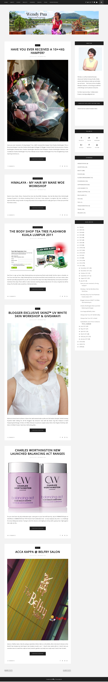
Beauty (25, 2)
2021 (80, 240)
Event (18, 2)
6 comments (11, 661)
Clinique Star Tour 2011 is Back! (88, 318)
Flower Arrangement (84, 177)
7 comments (11, 166)
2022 (80, 237)
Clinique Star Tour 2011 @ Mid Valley (90, 315)
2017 (80, 250)
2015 (80, 255)
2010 (80, 341)
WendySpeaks (54, 2)
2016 (80, 253)
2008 (80, 347)
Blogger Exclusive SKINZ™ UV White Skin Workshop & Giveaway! (37, 314)
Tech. (79, 202)
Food (45, 2)
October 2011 (84, 273)
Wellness (80, 213)
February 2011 (84, 336)
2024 (80, 232)
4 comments (11, 215)
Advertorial (81, 167)
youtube (97, 145)
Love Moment (82, 188)
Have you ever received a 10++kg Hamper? (38, 51)
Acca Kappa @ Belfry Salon (37, 552)
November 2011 (85, 270)
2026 (80, 227)
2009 (80, 344)
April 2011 (83, 331)
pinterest (89, 145)
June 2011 (83, 326)
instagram (97, 138)
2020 (80, 242)
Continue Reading (38, 159)
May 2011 (83, 329)
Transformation (83, 206)
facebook (81, 138)
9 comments (11, 437)
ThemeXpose (58, 679)
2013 (80, 260)
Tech (79, 199)
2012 (80, 263)
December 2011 (85, 268)
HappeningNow (37, 178)
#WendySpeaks (82, 163)
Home (6, 2)
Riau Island (81, 195)
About (12, 2)
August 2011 (84, 278)
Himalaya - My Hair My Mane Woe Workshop (38, 184)
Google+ (81, 145)
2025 (80, 230)
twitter (89, 138)
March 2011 (84, 334)
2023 (80, 235)
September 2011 (85, 276)
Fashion (32, 2)
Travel (39, 2)
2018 (80, 247)
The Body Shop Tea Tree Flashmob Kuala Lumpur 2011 (37, 233)
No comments (11, 296)
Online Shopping (83, 191)
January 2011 (84, 339)
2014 (80, 258)
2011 (80, 265)
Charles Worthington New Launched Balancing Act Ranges (37, 452)
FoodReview (81, 181)
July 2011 (83, 281)
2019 (80, 245)
